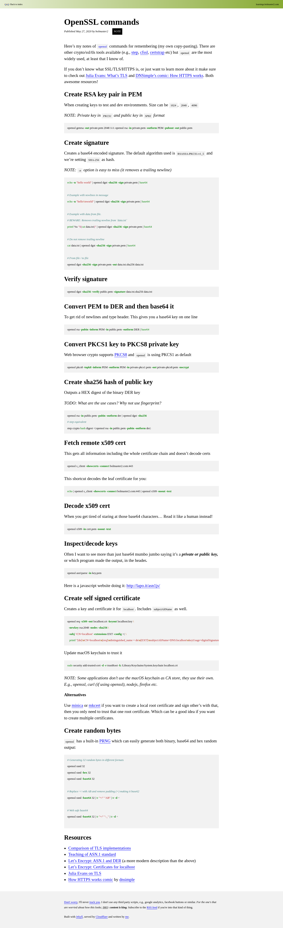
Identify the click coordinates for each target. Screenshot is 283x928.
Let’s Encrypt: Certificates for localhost (101, 867)
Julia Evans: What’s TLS (107, 75)
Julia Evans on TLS (84, 873)
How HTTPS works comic (90, 879)
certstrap (157, 52)
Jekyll (79, 916)
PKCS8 (120, 354)
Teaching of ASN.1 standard (92, 854)
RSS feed (152, 907)
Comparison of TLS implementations (99, 848)
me (126, 916)
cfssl (144, 52)
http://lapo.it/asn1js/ (143, 585)
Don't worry (70, 902)
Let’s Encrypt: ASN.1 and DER (94, 860)
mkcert (94, 705)
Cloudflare (102, 916)
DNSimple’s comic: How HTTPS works (169, 75)
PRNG (105, 741)
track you (94, 902)
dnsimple (127, 879)
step (134, 52)
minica (77, 705)
